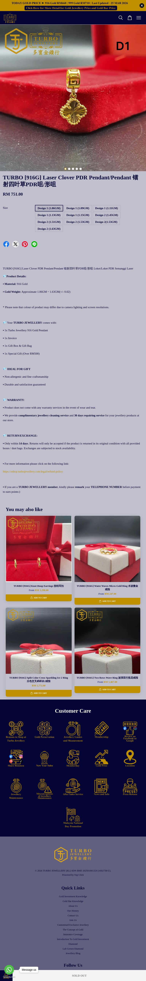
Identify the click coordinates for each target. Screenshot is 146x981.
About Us (73, 906)
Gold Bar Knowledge (73, 901)
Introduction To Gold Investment (73, 939)
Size (5, 207)
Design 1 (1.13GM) (49, 215)
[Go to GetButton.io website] (9, 977)
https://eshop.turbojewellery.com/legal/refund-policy (33, 471)
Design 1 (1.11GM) (106, 208)
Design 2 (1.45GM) (106, 215)
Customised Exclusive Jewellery (73, 925)
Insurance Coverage (73, 934)
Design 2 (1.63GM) (49, 228)
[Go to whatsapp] (9, 970)
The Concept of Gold (73, 929)
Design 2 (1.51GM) (49, 221)
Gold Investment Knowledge (73, 896)
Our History (73, 910)
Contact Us (72, 915)
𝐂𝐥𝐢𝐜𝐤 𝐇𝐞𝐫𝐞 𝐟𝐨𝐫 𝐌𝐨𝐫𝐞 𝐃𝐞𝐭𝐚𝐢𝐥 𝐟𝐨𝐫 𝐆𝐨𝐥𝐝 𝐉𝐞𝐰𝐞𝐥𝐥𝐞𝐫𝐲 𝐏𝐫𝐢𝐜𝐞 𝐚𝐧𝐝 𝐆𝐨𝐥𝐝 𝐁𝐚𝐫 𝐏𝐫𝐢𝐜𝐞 (71, 8)
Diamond (72, 944)
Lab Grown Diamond (73, 948)
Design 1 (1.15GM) (77, 215)
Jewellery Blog (73, 953)
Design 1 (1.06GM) (49, 208)
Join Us (73, 920)
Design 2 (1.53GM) (77, 221)
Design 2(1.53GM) (106, 221)
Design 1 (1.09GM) (77, 208)
